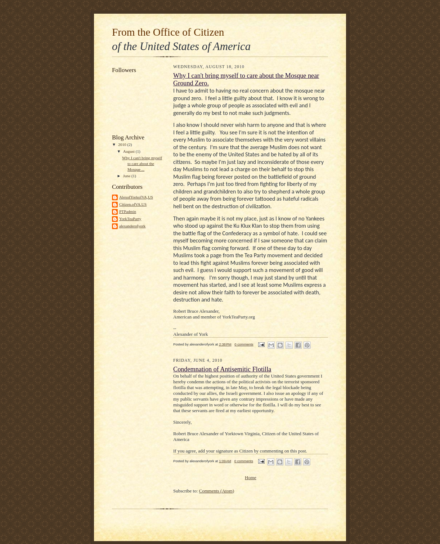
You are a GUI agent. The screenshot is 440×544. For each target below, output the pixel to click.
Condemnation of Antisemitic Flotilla (222, 369)
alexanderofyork (132, 226)
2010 (122, 144)
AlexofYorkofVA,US (136, 197)
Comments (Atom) (216, 491)
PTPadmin (127, 211)
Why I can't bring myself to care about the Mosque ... (142, 163)
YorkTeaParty (130, 219)
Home (250, 477)
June (127, 176)
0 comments (243, 344)
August (129, 151)
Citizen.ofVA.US (133, 204)
